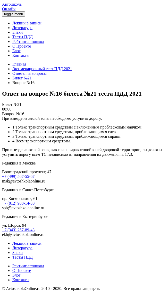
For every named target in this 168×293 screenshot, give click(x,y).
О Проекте (21, 46)
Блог (16, 51)
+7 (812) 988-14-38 (18, 203)
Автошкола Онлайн (12, 6)
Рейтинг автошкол (28, 41)
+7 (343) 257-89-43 (18, 230)
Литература (22, 27)
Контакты (20, 55)
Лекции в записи (26, 23)
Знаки (17, 32)
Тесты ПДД (22, 37)
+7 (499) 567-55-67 (18, 176)
